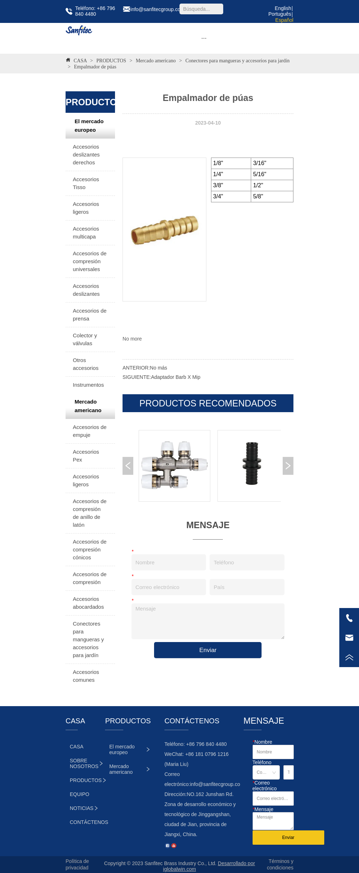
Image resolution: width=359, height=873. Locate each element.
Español (284, 20)
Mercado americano (155, 60)
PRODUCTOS (111, 60)
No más (158, 368)
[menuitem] (204, 38)
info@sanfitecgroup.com (217, 784)
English (283, 8)
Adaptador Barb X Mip (175, 377)
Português (279, 14)
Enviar (207, 650)
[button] (204, 38)
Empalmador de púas (94, 66)
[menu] (204, 38)
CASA (80, 60)
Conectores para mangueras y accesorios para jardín (236, 60)
